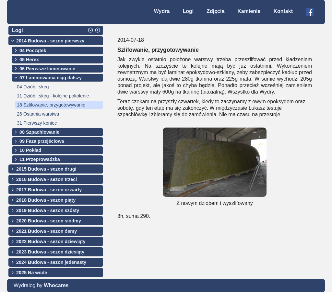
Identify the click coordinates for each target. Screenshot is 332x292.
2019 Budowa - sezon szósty (47, 210)
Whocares (56, 285)
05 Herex (29, 59)
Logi (188, 11)
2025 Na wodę (31, 272)
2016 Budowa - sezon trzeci (46, 179)
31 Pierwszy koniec (37, 123)
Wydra (162, 11)
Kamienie (248, 11)
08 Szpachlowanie (39, 132)
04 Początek (32, 50)
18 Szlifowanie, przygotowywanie (51, 104)
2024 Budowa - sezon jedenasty (51, 262)
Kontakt (283, 11)
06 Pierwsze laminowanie (47, 68)
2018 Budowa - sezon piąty (46, 200)
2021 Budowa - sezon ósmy (46, 231)
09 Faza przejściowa (41, 141)
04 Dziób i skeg (33, 86)
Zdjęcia (215, 11)
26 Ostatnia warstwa (38, 114)
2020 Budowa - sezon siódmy (48, 220)
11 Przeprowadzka (39, 159)
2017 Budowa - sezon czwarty (49, 189)
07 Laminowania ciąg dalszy (50, 77)
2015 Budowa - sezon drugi (46, 169)
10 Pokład (30, 150)
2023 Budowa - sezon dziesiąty (50, 251)
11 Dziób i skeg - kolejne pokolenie (53, 95)
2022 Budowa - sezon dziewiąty (51, 241)
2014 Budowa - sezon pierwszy (50, 40)
